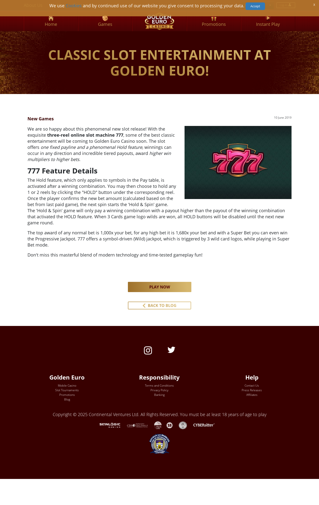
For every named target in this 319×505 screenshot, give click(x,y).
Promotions (67, 395)
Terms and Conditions (159, 385)
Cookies (74, 6)
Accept (255, 6)
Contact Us (252, 385)
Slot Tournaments (67, 390)
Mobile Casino (67, 385)
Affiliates (251, 395)
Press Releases (252, 390)
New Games (40, 119)
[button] (159, 305)
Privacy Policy (159, 390)
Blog (67, 399)
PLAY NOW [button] (159, 287)
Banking (159, 395)
